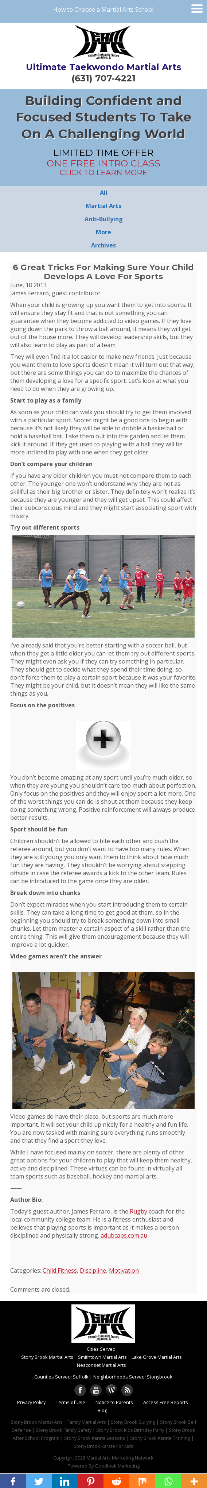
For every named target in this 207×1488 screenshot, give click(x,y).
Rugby (138, 1211)
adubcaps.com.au (124, 1235)
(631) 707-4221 (103, 78)
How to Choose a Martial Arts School (103, 9)
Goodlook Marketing (117, 1465)
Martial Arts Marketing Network (119, 1457)
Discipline (93, 1270)
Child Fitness (60, 1270)
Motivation (124, 1270)
